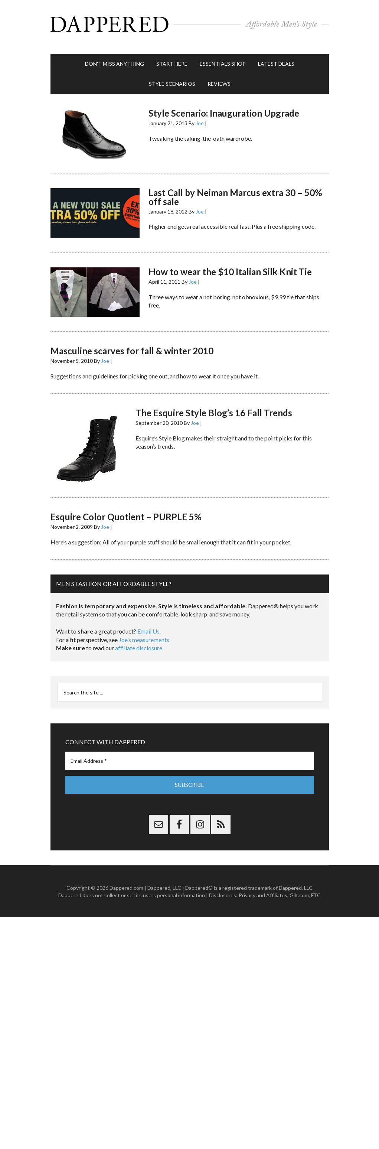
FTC (316, 889)
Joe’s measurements (144, 633)
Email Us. (149, 625)
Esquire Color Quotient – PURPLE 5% (126, 511)
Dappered (189, 24)
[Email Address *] (189, 755)
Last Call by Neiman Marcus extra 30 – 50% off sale (235, 191)
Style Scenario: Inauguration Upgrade (223, 107)
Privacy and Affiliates (263, 889)
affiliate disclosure (138, 642)
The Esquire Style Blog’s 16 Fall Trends (213, 407)
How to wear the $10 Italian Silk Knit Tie (230, 266)
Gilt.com (299, 889)
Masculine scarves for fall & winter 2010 (131, 345)
